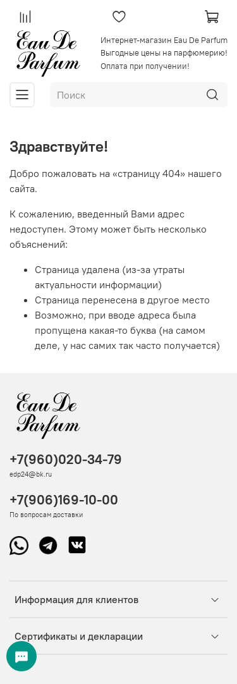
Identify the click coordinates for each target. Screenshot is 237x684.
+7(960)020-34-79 (65, 459)
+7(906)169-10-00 (63, 499)
